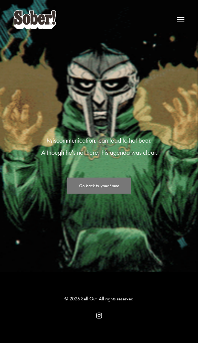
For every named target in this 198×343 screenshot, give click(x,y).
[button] (180, 19)
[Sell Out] (35, 19)
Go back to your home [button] (99, 186)
